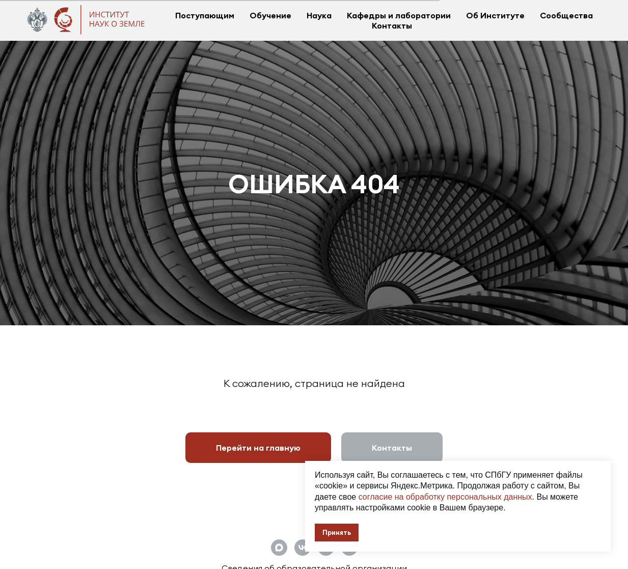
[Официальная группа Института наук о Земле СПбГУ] (302, 547)
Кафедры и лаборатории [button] (399, 15)
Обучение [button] (270, 15)
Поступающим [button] (204, 15)
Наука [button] (319, 15)
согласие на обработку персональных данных (445, 497)
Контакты (392, 25)
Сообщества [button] (566, 15)
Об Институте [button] (495, 15)
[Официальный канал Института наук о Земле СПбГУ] (279, 547)
